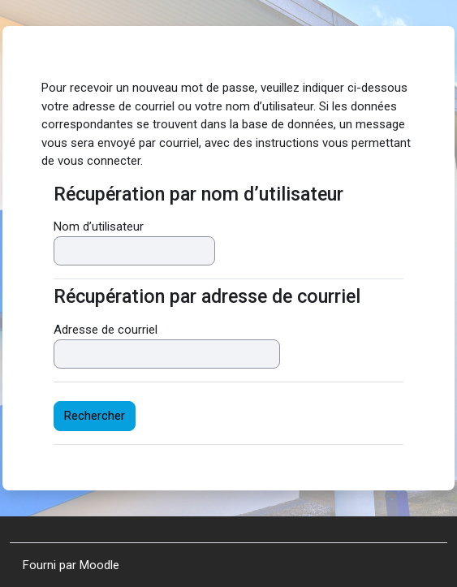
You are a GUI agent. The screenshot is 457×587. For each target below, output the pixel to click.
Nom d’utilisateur (99, 226)
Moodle (99, 565)
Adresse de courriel (105, 329)
